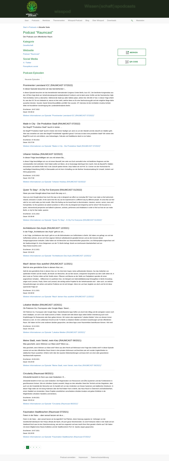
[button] (132, 20)
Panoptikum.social (30, 66)
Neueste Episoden (32, 79)
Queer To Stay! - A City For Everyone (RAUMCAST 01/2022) (52, 190)
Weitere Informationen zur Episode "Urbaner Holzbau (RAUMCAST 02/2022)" (54, 182)
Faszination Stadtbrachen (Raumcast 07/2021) (46, 412)
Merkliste (46, 20)
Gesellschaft (28, 45)
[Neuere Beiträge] (24, 447)
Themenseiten (59, 20)
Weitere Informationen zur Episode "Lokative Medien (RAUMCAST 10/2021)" (54, 332)
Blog (87, 20)
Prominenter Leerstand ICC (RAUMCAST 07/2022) (48, 85)
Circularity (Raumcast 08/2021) (38, 373)
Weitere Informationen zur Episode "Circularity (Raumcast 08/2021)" (50, 404)
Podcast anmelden (67, 457)
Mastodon (140, 20)
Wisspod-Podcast (75, 20)
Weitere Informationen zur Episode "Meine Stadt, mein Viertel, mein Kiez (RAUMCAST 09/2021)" (62, 365)
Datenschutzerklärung (100, 457)
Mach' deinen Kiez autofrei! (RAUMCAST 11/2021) (47, 264)
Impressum (83, 457)
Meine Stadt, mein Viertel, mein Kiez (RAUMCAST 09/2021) (52, 340)
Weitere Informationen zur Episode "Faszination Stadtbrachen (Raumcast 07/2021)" (57, 437)
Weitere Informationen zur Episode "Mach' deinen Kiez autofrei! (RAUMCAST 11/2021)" (58, 297)
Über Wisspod (98, 20)
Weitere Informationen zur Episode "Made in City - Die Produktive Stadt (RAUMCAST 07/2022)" (62, 146)
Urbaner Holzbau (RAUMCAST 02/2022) (43, 154)
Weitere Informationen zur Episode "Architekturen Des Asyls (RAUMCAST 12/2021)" (57, 256)
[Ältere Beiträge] (39, 447)
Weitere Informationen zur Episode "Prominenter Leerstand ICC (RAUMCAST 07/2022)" (58, 116)
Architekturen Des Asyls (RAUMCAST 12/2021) (46, 228)
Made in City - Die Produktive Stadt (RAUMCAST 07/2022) (51, 123)
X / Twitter (27, 63)
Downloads (111, 20)
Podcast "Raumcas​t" (31, 54)
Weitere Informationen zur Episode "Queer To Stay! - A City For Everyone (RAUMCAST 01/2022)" (62, 220)
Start (27, 20)
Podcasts (35, 20)
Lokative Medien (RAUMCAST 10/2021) (42, 305)
